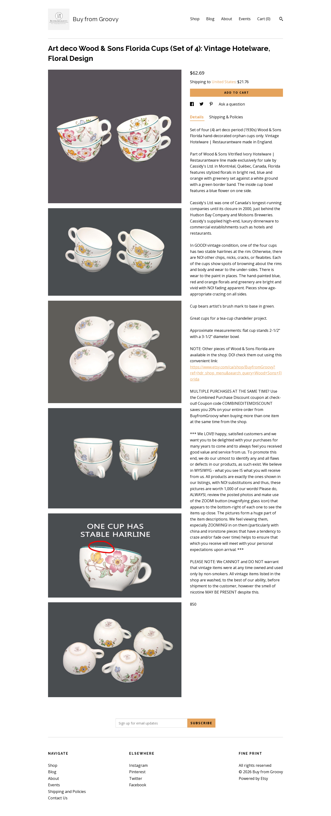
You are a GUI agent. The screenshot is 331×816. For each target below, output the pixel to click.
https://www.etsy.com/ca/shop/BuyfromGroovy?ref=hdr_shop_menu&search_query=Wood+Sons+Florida (236, 373)
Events (245, 18)
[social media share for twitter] (202, 104)
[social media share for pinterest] (211, 104)
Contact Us (58, 798)
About (226, 18)
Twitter (135, 778)
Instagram (138, 765)
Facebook (137, 784)
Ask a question (232, 104)
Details (197, 117)
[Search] (281, 19)
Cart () (263, 18)
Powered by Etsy (253, 778)
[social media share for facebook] (192, 104)
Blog (210, 18)
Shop (195, 18)
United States (224, 81)
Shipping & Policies (226, 117)
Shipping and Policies (67, 791)
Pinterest (137, 771)
